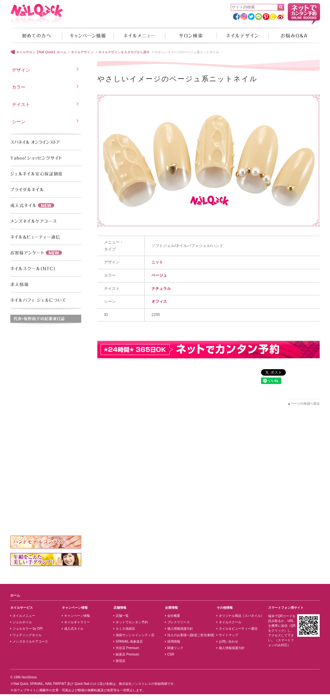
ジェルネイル (22, 622)
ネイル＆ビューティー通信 (238, 628)
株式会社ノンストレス (135, 683)
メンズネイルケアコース (30, 641)
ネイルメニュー (139, 35)
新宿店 (120, 661)
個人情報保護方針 (180, 628)
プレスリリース (178, 622)
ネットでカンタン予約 (132, 622)
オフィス (159, 301)
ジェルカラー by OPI (28, 628)
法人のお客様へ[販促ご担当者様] (190, 635)
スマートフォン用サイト (286, 607)
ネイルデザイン (242, 35)
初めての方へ (36, 35)
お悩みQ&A (294, 35)
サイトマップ (228, 635)
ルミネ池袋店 (125, 628)
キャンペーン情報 (87, 35)
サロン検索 (191, 35)
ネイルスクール (230, 622)
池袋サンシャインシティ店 (135, 635)
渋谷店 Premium (127, 648)
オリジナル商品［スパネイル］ (241, 615)
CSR (170, 654)
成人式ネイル (73, 628)
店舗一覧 (122, 615)
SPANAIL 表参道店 (129, 641)
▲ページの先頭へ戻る (303, 403)
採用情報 (173, 641)
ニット (157, 262)
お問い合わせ (228, 641)
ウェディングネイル (27, 635)
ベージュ (159, 275)
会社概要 (173, 615)
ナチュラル (161, 288)
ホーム (15, 595)
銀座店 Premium (127, 654)
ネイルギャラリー (77, 622)
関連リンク (175, 648)
